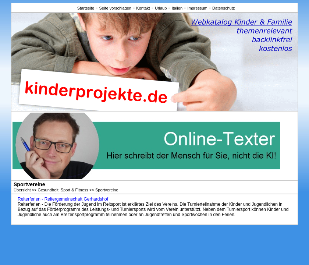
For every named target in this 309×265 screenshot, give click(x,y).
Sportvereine (106, 190)
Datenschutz (223, 8)
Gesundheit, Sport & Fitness (63, 190)
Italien (177, 8)
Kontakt (143, 8)
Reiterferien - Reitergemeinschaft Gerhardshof (63, 199)
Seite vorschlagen (115, 8)
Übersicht (22, 190)
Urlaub (161, 8)
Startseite (85, 8)
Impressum (197, 8)
